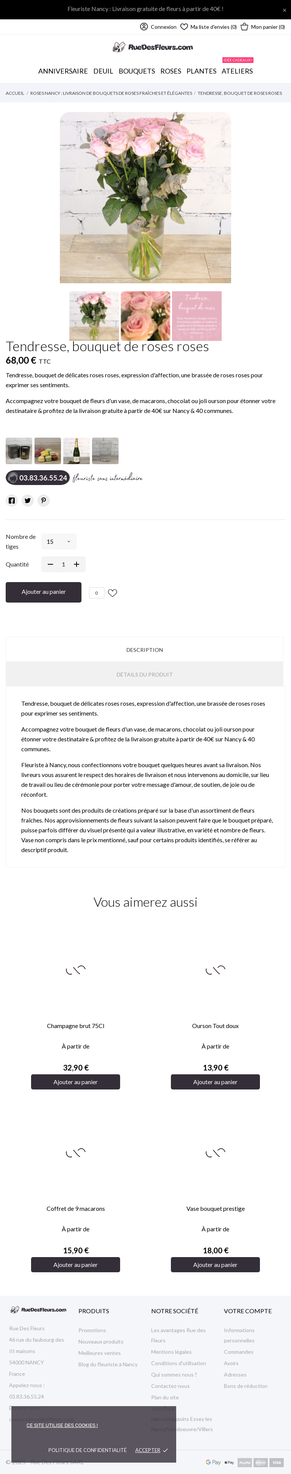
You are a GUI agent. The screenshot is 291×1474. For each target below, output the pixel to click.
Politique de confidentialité (87, 1450)
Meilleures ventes (99, 1353)
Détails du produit (145, 674)
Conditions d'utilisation (178, 1363)
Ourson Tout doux (215, 1025)
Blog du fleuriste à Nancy (108, 1364)
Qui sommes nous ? (174, 1374)
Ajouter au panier (44, 591)
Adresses (235, 1374)
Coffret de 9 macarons (76, 1208)
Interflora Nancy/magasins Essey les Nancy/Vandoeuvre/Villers (182, 1418)
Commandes (238, 1351)
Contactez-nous (170, 1386)
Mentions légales (171, 1351)
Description (145, 650)
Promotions (92, 1330)
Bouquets (137, 67)
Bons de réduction (246, 1386)
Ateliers (237, 67)
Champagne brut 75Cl (75, 1025)
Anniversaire (63, 71)
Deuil (103, 71)
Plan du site (165, 1397)
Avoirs (231, 1363)
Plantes (201, 71)
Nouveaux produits (101, 1341)
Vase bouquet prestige (215, 1208)
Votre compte (248, 1310)
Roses (170, 71)
